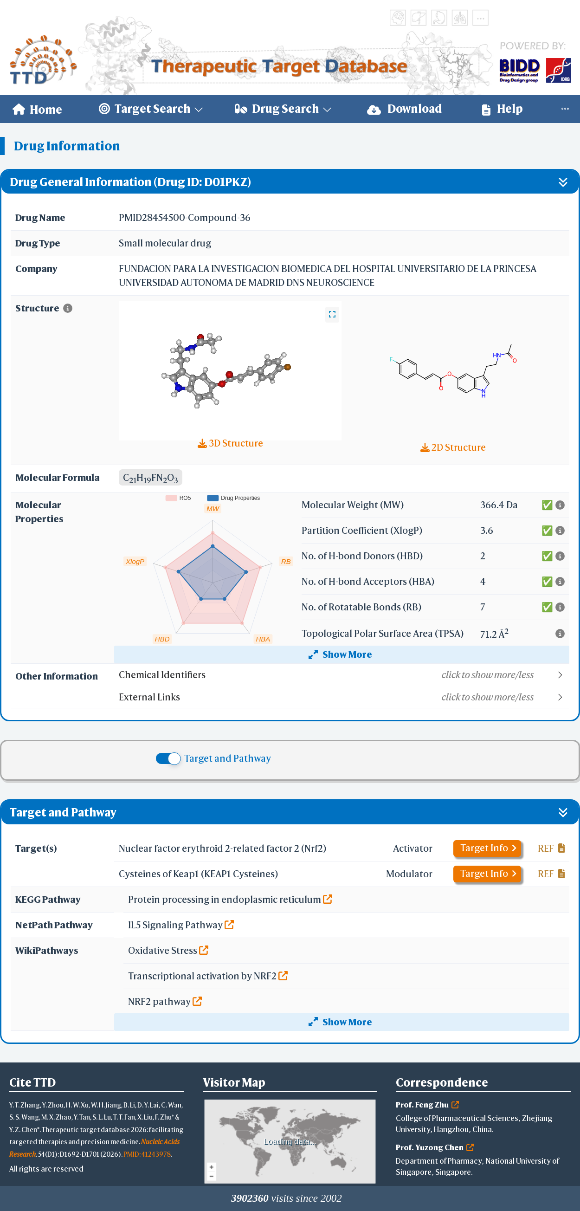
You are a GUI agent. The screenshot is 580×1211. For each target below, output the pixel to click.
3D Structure (230, 443)
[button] (343, 675)
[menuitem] (37, 109)
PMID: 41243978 (147, 1154)
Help (502, 109)
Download (404, 109)
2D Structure (453, 447)
